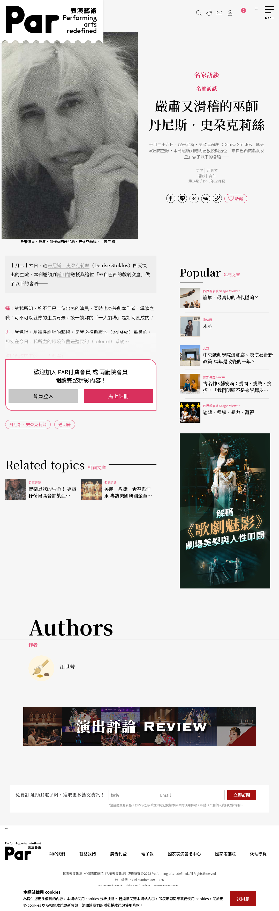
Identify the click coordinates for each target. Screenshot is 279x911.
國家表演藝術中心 (184, 854)
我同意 (243, 898)
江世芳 (212, 170)
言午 (212, 175)
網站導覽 (258, 854)
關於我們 (57, 854)
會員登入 (43, 396)
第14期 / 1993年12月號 (206, 180)
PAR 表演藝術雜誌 (23, 851)
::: (256, 8)
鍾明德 (64, 274)
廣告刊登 (118, 854)
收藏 (239, 198)
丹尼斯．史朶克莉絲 (68, 265)
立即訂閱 (241, 795)
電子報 (147, 854)
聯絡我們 (87, 854)
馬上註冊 (118, 396)
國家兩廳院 (225, 854)
